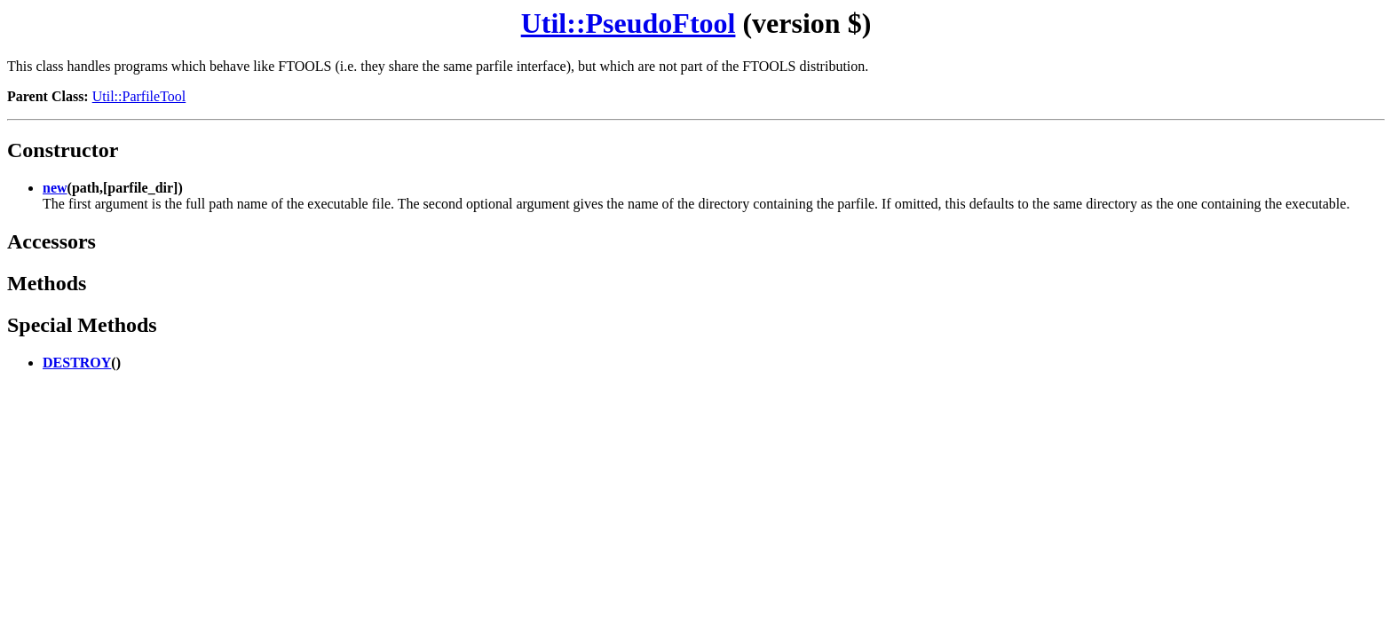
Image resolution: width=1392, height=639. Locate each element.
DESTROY (77, 362)
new (55, 187)
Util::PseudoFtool (628, 23)
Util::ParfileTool (139, 96)
